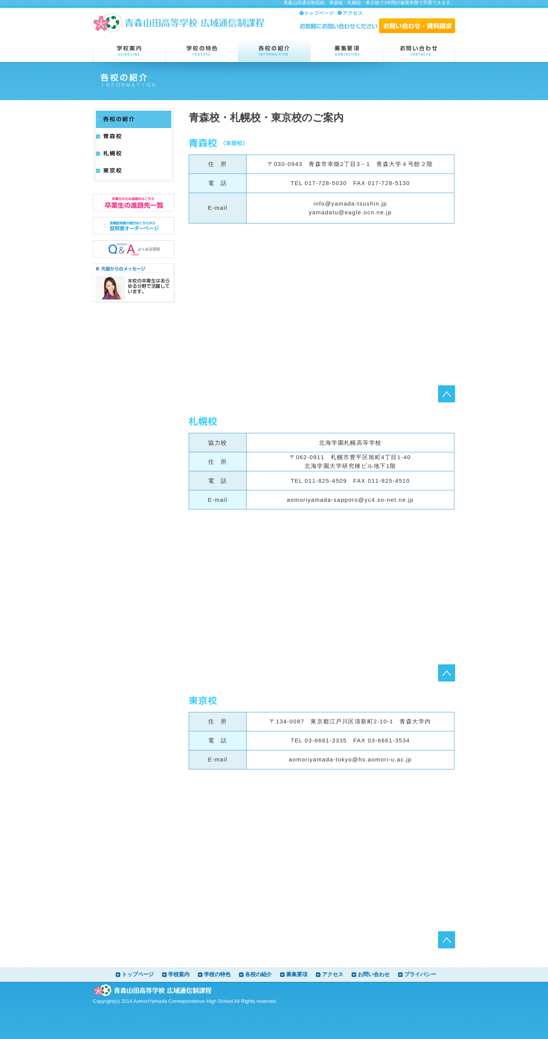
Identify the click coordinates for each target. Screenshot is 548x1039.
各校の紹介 (258, 974)
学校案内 (179, 974)
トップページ (138, 974)
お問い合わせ (374, 974)
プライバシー (420, 974)
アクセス (332, 974)
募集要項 (296, 974)
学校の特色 (217, 974)
